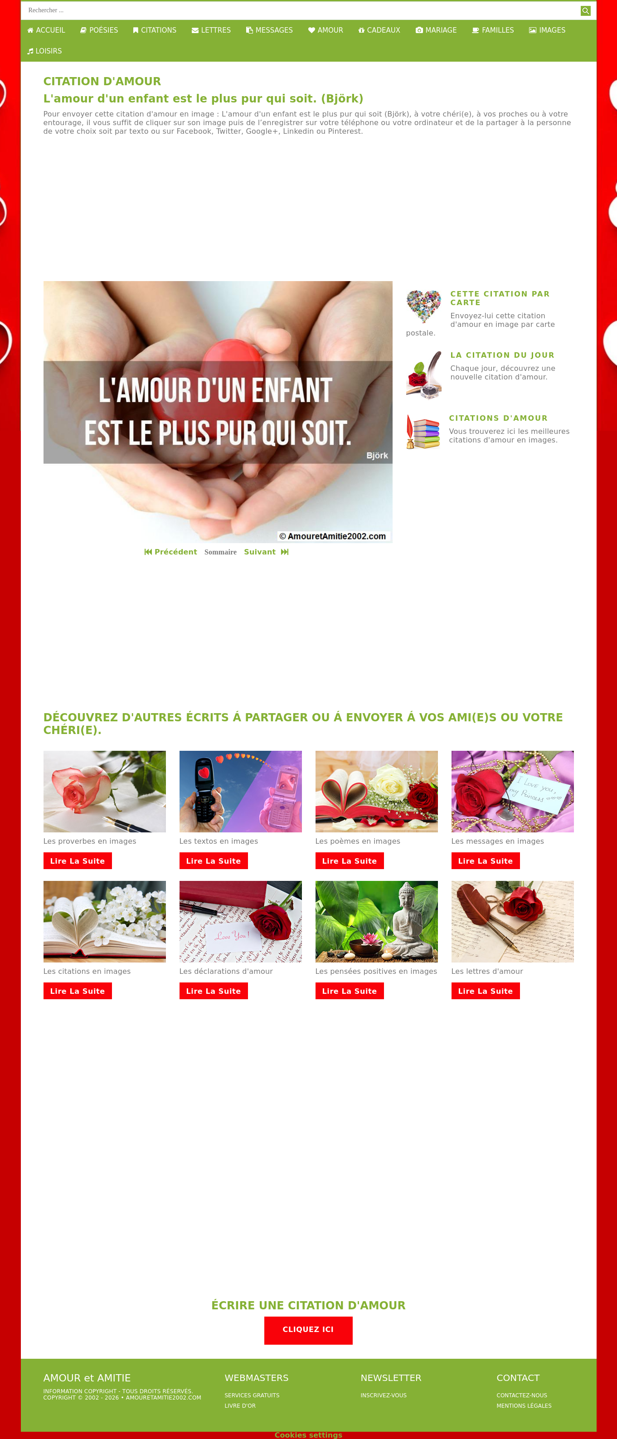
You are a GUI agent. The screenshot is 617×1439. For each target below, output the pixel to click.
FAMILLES (493, 30)
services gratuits (252, 1395)
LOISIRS (44, 51)
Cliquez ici (308, 1329)
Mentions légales (524, 1406)
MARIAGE (436, 30)
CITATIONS (154, 30)
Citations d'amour (499, 418)
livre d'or (240, 1406)
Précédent (171, 552)
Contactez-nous (522, 1395)
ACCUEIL (46, 30)
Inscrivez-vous (384, 1395)
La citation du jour (503, 355)
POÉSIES (99, 30)
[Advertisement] (309, 208)
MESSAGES (269, 30)
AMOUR (325, 30)
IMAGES (547, 30)
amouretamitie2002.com (163, 1398)
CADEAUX (379, 30)
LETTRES (211, 30)
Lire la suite (77, 861)
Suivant (267, 552)
